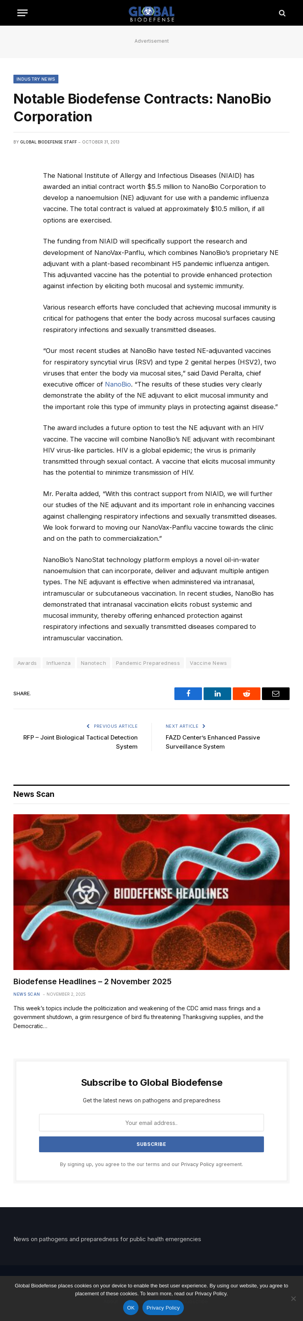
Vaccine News (208, 663)
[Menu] (22, 13)
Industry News (36, 79)
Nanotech (93, 663)
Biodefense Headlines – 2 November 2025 (92, 981)
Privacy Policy (197, 1164)
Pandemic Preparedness (148, 663)
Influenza (59, 663)
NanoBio (118, 384)
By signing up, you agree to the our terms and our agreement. (151, 1164)
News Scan (26, 994)
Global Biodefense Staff (48, 142)
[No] (293, 1298)
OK (131, 1308)
